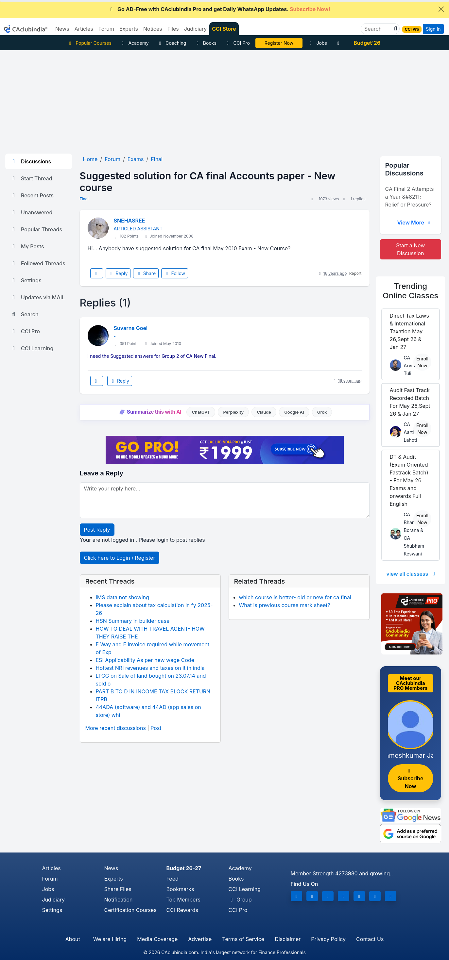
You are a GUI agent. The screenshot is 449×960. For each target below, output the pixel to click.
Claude (264, 412)
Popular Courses (89, 43)
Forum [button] (106, 28)
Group (240, 899)
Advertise (200, 939)
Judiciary (53, 899)
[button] (394, 29)
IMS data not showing (122, 597)
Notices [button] (152, 28)
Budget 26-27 (183, 868)
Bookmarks (180, 889)
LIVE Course (279, 43)
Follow (174, 273)
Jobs (317, 43)
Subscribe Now (410, 778)
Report (355, 273)
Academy (134, 43)
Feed (172, 878)
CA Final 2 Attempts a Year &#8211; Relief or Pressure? (409, 197)
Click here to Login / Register (119, 557)
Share (146, 273)
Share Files (117, 889)
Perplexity (233, 412)
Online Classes (410, 290)
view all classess (411, 574)
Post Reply (97, 529)
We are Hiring (110, 939)
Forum (50, 878)
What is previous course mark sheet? (284, 605)
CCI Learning (31, 348)
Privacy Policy (328, 939)
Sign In (433, 29)
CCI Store (224, 28)
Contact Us (370, 939)
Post (155, 728)
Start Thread (31, 178)
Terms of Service (243, 939)
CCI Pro (237, 43)
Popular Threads (36, 229)
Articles (51, 868)
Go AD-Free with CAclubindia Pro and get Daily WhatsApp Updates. (219, 9)
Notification (118, 899)
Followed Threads (37, 263)
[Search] (377, 29)
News (111, 868)
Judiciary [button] (195, 28)
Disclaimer (288, 939)
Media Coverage (157, 939)
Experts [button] (128, 28)
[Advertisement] (224, 99)
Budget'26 (367, 43)
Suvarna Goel (131, 328)
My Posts (27, 246)
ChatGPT (201, 412)
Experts (113, 878)
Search (24, 314)
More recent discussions (115, 728)
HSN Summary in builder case (133, 621)
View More (414, 222)
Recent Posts (32, 195)
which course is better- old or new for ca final (295, 597)
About (72, 939)
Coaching (171, 43)
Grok (322, 412)
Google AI (294, 412)
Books (205, 43)
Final (84, 198)
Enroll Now (422, 362)
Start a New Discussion (410, 249)
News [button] (62, 28)
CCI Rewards (182, 910)
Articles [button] (84, 28)
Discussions (30, 161)
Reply (118, 273)
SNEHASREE (129, 220)
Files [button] (173, 28)
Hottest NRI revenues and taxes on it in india (150, 668)
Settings (26, 280)
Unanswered (31, 212)
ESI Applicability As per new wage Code (145, 660)
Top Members (183, 899)
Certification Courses (130, 910)
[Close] (441, 9)
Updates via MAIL (37, 297)
